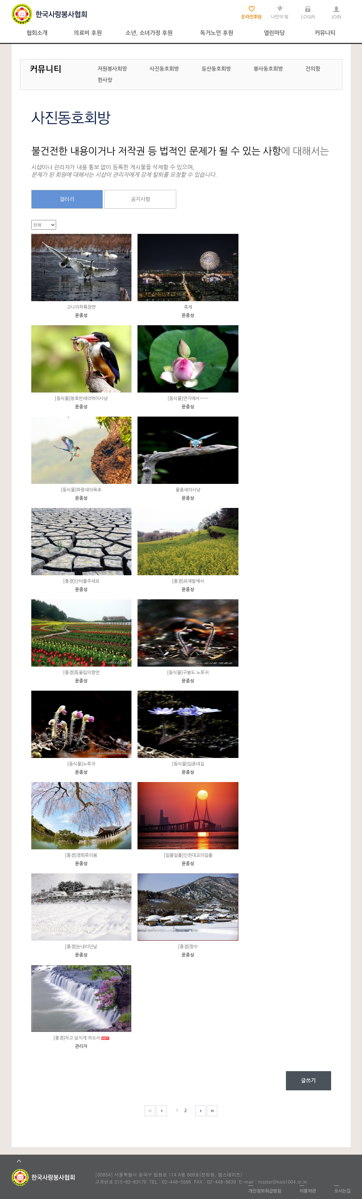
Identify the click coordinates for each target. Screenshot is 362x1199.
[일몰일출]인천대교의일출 (187, 855)
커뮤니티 (325, 33)
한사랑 (105, 80)
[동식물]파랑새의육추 (81, 490)
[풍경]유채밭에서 (188, 581)
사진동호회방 (164, 68)
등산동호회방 (216, 68)
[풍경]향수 (188, 946)
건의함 (312, 68)
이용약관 (307, 1191)
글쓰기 (308, 1080)
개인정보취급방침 (264, 1191)
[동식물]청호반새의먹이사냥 (81, 398)
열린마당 (274, 33)
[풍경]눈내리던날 (81, 946)
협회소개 (36, 33)
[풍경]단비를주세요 (81, 581)
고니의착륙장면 (81, 307)
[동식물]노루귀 (81, 764)
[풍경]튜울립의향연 (81, 672)
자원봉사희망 (112, 68)
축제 (188, 307)
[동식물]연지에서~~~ (188, 398)
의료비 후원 (88, 33)
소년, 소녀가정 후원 (149, 33)
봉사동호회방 (268, 68)
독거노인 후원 (216, 33)
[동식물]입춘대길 (188, 764)
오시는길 (342, 1191)
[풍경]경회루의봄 (81, 855)
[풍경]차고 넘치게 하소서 (76, 1038)
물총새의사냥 (188, 490)
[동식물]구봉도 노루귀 (188, 672)
